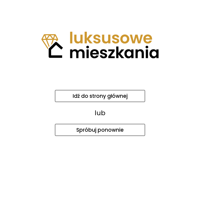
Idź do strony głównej (100, 96)
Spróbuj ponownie (100, 130)
